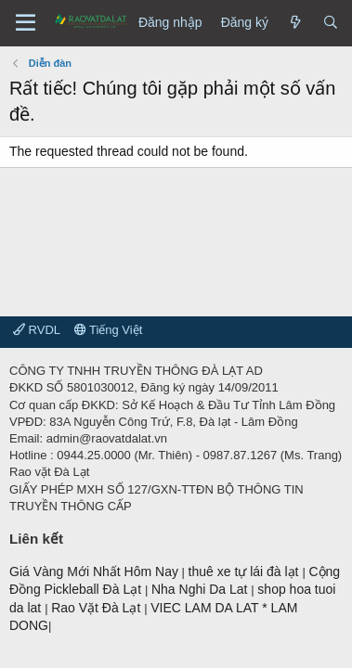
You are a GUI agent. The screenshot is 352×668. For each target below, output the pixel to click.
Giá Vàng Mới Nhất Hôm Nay (93, 571)
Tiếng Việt (108, 330)
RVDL (36, 330)
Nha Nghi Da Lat (201, 589)
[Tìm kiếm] (330, 23)
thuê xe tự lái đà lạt (246, 571)
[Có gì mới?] (295, 23)
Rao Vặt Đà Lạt (97, 607)
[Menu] (25, 23)
